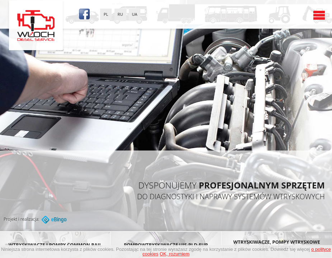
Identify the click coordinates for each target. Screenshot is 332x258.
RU (120, 14)
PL (106, 14)
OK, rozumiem (175, 254)
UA (134, 14)
